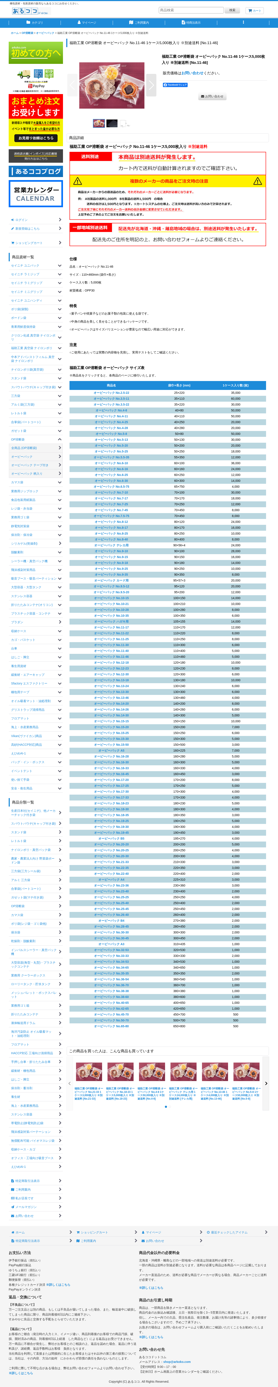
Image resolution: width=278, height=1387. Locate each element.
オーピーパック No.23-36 (111, 885)
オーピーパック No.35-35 (111, 973)
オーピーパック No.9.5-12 (111, 586)
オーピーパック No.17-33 (111, 797)
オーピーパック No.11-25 (111, 639)
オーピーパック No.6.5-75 (111, 486)
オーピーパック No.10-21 (111, 604)
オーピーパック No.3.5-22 (111, 404)
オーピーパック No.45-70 (111, 1014)
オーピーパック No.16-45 (111, 774)
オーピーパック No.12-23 (111, 668)
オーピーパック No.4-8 (111, 410)
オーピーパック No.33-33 (111, 956)
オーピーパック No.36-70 (111, 985)
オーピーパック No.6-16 (111, 469)
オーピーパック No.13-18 (111, 680)
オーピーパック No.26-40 (111, 914)
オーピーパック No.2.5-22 (111, 392)
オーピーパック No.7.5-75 (111, 516)
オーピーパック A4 (111, 879)
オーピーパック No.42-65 (111, 1008)
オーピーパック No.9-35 (111, 574)
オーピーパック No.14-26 (111, 709)
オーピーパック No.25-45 (111, 909)
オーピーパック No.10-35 (111, 615)
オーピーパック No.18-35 (111, 815)
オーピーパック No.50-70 (111, 1020)
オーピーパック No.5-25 (111, 451)
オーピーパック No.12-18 (111, 662)
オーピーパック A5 (111, 750)
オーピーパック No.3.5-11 (111, 398)
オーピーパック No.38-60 (111, 997)
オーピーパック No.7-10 (111, 492)
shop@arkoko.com (177, 1362)
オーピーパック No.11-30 (111, 645)
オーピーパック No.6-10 (111, 463)
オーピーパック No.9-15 (111, 557)
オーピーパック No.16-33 (111, 768)
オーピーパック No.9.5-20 (111, 592)
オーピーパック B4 (111, 920)
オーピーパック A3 (111, 944)
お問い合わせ (192, 73)
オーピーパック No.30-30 (111, 932)
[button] (243, 23)
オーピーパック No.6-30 (111, 480)
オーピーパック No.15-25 (111, 733)
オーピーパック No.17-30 (111, 791)
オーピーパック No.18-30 (111, 809)
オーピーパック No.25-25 (111, 897)
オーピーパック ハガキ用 (111, 621)
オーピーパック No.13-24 (111, 686)
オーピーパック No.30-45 (111, 938)
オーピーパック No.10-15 (111, 598)
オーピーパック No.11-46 (111, 656)
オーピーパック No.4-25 (111, 422)
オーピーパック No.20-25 (111, 850)
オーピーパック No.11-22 (111, 633)
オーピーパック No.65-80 (111, 1026)
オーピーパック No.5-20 (111, 445)
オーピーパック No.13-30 (111, 692)
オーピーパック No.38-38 (111, 991)
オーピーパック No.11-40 (111, 651)
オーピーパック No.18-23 (111, 803)
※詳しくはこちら (58, 1284)
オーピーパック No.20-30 (111, 856)
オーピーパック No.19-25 (111, 821)
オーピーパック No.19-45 (111, 832)
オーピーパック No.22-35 (111, 868)
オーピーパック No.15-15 (111, 721)
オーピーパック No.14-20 (111, 703)
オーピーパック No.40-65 (111, 1002)
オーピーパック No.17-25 (111, 785)
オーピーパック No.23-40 (111, 891)
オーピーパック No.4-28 (111, 428)
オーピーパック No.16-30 (111, 762)
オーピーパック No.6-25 (111, 475)
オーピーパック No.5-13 (111, 439)
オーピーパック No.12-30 (111, 674)
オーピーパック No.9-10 (111, 551)
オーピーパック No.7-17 (111, 498)
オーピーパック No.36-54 (111, 979)
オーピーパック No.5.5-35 (111, 457)
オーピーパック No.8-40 (111, 539)
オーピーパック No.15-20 (111, 727)
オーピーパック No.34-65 (111, 967)
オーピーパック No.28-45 (111, 926)
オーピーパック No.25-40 (111, 903)
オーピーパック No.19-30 (111, 827)
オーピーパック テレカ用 (111, 545)
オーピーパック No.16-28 (111, 756)
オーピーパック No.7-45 (111, 510)
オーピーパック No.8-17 (111, 527)
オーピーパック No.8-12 (111, 522)
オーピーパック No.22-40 (111, 873)
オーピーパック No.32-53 (111, 950)
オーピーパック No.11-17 (111, 627)
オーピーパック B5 (111, 838)
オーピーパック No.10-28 (111, 609)
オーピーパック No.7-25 (111, 504)
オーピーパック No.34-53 (111, 961)
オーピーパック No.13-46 (111, 697)
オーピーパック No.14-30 (111, 715)
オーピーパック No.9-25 (111, 568)
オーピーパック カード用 (111, 580)
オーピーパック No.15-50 (111, 744)
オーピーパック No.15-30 (111, 739)
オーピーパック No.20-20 (111, 844)
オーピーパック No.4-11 (111, 416)
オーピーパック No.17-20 (111, 780)
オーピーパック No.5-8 (111, 434)
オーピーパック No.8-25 (111, 533)
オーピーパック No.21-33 (111, 862)
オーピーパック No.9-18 (111, 563)
